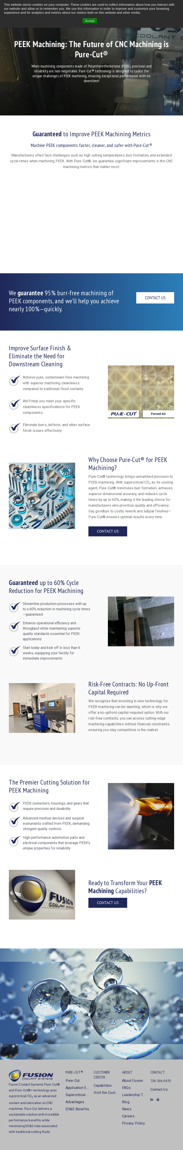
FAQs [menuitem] (126, 1088)
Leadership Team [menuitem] (134, 1095)
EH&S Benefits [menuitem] (77, 1109)
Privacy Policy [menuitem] (133, 1123)
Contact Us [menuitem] (159, 1089)
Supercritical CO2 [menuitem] (77, 1095)
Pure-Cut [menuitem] (73, 1081)
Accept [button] (90, 21)
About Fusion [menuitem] (132, 1081)
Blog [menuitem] (125, 1102)
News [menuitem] (126, 1109)
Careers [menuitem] (128, 1116)
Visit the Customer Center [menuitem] (105, 1093)
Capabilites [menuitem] (103, 1085)
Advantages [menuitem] (75, 1102)
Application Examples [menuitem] (77, 1088)
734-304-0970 (160, 1081)
